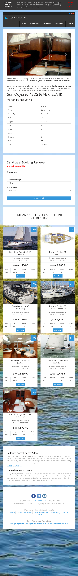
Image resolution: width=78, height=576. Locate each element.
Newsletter (28, 513)
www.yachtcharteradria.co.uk (58, 524)
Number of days (14, 180)
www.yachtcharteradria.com (36, 524)
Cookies (19, 513)
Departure (12, 172)
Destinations (59, 24)
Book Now (20, 276)
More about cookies (70, 6)
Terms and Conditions (41, 513)
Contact (70, 24)
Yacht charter (34, 24)
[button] (12, 54)
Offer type (12, 187)
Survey (12, 513)
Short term (47, 24)
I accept (70, 3)
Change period (39, 198)
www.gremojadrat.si (17, 524)
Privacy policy (55, 513)
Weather (65, 513)
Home (24, 24)
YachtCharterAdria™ (39, 500)
